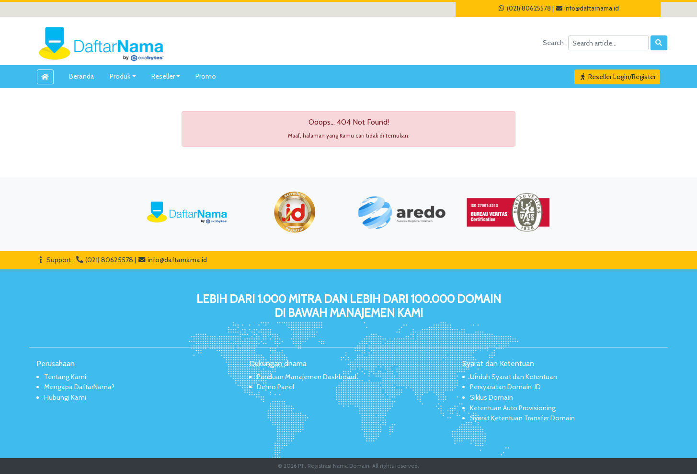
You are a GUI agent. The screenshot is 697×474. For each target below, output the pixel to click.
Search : (555, 42)
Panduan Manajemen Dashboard (306, 376)
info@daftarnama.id (587, 8)
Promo (205, 76)
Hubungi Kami (65, 397)
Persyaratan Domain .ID (505, 386)
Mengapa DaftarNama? (79, 386)
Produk (120, 76)
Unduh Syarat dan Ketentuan (513, 376)
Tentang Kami (65, 376)
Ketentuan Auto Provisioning (513, 408)
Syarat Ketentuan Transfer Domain (522, 418)
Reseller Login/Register (617, 76)
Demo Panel (275, 386)
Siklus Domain (491, 397)
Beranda (81, 76)
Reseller (163, 76)
